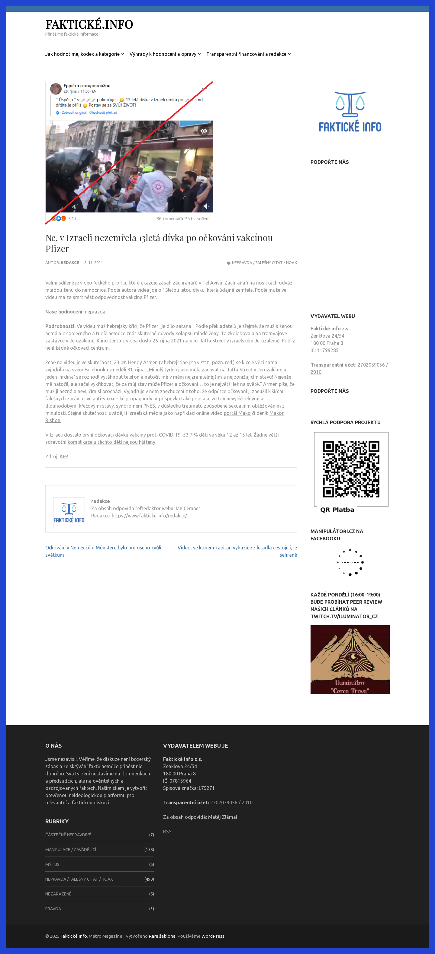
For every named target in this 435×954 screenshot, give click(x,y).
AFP (64, 456)
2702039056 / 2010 (231, 802)
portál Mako (237, 413)
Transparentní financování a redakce (246, 54)
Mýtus (52, 864)
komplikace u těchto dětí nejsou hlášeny (111, 442)
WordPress (212, 936)
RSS (167, 831)
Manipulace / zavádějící (70, 849)
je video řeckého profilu (100, 282)
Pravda (53, 908)
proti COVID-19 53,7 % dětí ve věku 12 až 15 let (199, 434)
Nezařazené (58, 894)
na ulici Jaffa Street (204, 340)
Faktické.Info (89, 24)
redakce (70, 262)
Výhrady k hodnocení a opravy (163, 54)
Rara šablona (162, 936)
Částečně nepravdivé (68, 834)
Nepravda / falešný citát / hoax (264, 262)
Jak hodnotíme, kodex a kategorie (82, 54)
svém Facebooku (90, 369)
